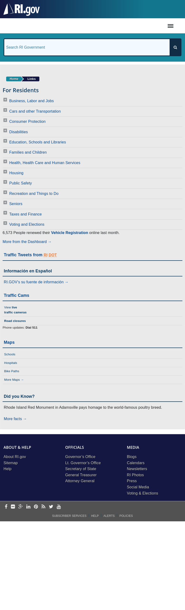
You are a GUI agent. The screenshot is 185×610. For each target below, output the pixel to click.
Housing (16, 173)
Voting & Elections (142, 493)
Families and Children (28, 152)
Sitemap (11, 463)
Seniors (15, 204)
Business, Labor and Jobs (31, 101)
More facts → (15, 419)
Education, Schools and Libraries (37, 142)
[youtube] (59, 507)
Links (32, 79)
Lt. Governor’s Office (83, 463)
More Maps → (14, 379)
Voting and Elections (26, 224)
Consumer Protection (27, 121)
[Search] (175, 47)
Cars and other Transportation (35, 111)
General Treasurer (81, 475)
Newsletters (137, 469)
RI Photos (135, 475)
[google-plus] (20, 507)
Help (8, 469)
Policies (126, 516)
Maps (9, 342)
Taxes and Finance (25, 214)
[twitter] (51, 507)
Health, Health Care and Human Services (44, 163)
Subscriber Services (69, 516)
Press (132, 481)
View (15, 310)
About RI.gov (15, 457)
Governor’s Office (80, 457)
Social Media (138, 487)
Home (14, 79)
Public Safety (20, 183)
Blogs (132, 457)
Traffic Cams (16, 295)
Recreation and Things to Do (34, 194)
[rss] (43, 507)
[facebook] (6, 507)
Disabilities (18, 132)
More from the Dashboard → (27, 242)
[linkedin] (28, 507)
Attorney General (80, 481)
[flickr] (13, 507)
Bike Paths (11, 371)
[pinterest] (36, 507)
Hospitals (10, 363)
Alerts (109, 516)
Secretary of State (80, 469)
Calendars (135, 463)
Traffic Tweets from (30, 254)
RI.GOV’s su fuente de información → (36, 282)
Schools (9, 354)
